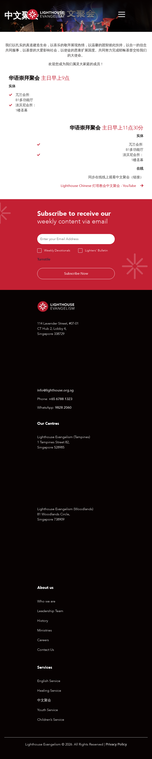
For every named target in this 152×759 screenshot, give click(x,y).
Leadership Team (50, 611)
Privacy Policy (116, 744)
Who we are (46, 601)
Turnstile (43, 259)
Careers (43, 640)
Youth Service (47, 710)
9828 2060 (63, 407)
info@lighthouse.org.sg (55, 390)
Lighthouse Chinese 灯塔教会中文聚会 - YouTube (99, 185)
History (42, 620)
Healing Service (49, 690)
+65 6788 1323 (60, 399)
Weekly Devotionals (57, 250)
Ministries (44, 630)
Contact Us (45, 649)
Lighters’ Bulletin (96, 250)
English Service (48, 681)
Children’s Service (50, 719)
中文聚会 (44, 700)
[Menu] (121, 14)
